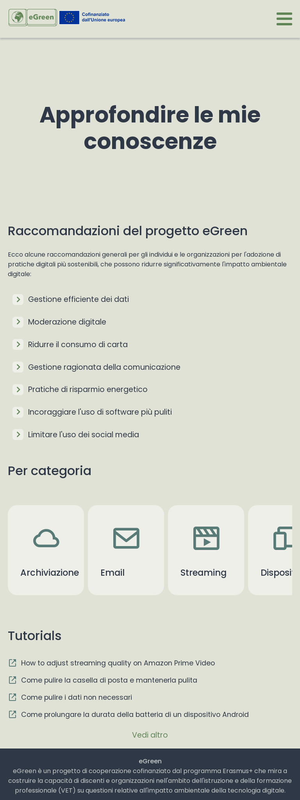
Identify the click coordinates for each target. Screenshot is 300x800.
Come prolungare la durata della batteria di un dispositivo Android (135, 714)
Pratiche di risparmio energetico (88, 389)
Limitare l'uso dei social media (83, 434)
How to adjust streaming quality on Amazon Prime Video (118, 663)
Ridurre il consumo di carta (78, 344)
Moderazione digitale (67, 322)
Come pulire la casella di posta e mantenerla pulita (109, 680)
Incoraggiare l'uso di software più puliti (100, 412)
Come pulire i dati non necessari (76, 697)
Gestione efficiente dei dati (78, 299)
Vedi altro (150, 735)
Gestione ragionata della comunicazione (104, 367)
